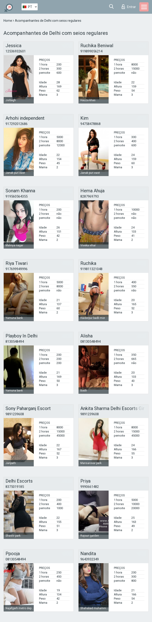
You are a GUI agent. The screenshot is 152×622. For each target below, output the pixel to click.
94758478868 (90, 124)
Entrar (129, 6)
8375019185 (15, 487)
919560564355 (17, 196)
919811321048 (91, 269)
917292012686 (17, 124)
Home (8, 20)
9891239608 (15, 414)
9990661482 (89, 487)
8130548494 (15, 342)
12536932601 (16, 51)
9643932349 (89, 559)
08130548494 (90, 342)
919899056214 (91, 51)
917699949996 (17, 269)
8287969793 (89, 196)
